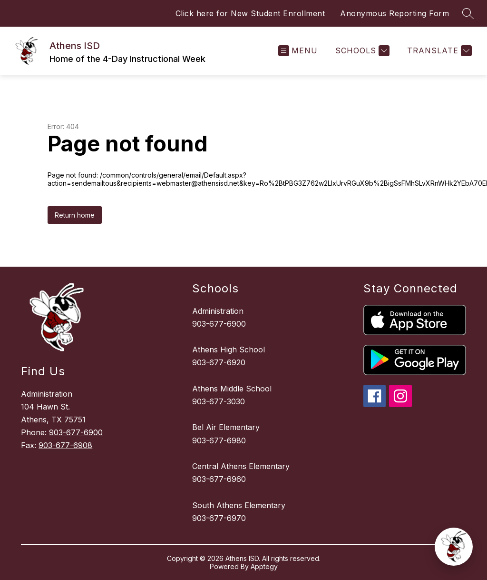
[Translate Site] (438, 51)
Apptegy (264, 566)
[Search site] (468, 13)
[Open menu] (298, 51)
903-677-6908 (65, 445)
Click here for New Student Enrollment (250, 13)
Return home (75, 215)
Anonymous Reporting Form (394, 13)
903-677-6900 (76, 432)
